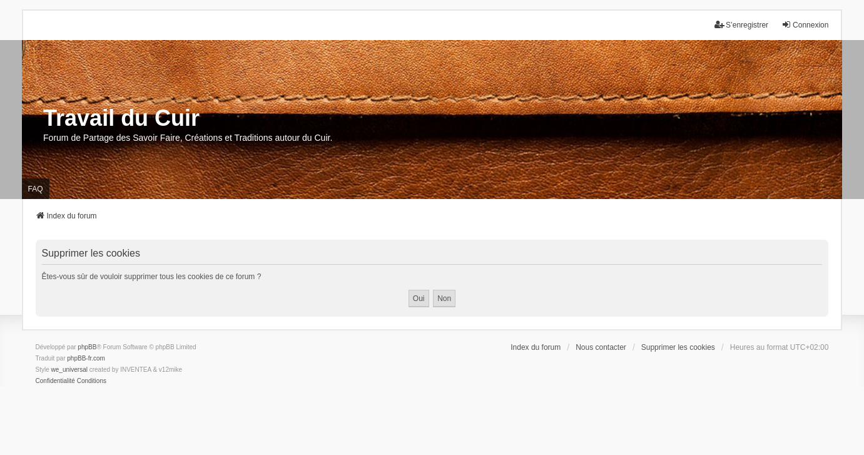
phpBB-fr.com (86, 358)
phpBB (87, 347)
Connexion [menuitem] (804, 24)
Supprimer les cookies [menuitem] (678, 347)
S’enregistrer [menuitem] (741, 24)
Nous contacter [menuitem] (601, 347)
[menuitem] (55, 381)
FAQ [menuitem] (35, 189)
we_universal (69, 369)
